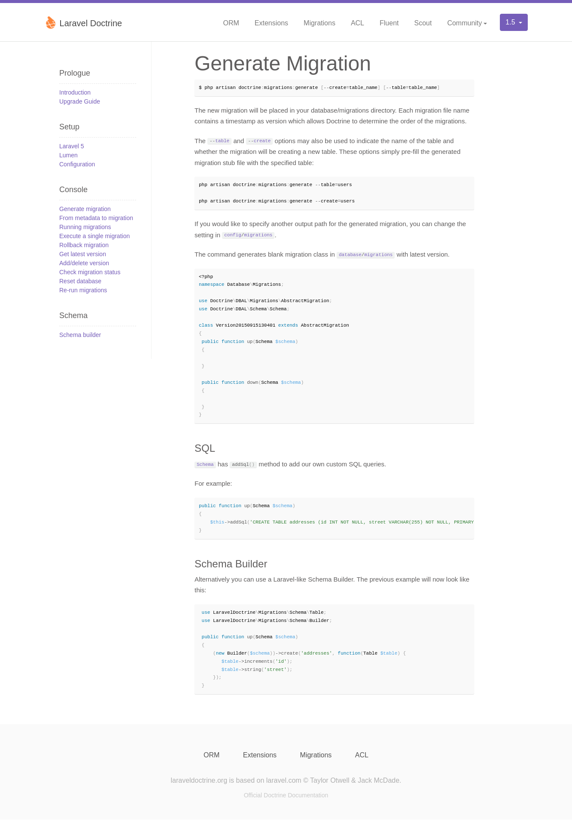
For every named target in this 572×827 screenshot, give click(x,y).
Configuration (77, 164)
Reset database (80, 281)
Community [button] (464, 23)
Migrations (319, 23)
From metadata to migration (96, 217)
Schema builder (80, 334)
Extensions (271, 23)
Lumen (68, 155)
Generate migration (85, 208)
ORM (231, 23)
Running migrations (85, 227)
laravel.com (283, 787)
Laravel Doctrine (83, 22)
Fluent (389, 23)
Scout (423, 23)
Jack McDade (378, 787)
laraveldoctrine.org (198, 787)
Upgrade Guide (79, 101)
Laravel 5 (71, 146)
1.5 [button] (511, 22)
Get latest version (82, 254)
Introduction (75, 92)
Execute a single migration (94, 236)
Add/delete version (84, 263)
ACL (357, 23)
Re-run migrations (83, 290)
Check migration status (89, 272)
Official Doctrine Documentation (286, 802)
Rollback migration (84, 245)
